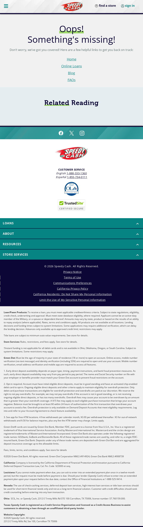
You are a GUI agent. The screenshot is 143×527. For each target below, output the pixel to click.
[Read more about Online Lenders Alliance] (71, 189)
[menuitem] (71, 223)
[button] (71, 223)
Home (71, 59)
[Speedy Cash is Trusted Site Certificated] (71, 205)
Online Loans (71, 66)
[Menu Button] (6, 6)
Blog (71, 73)
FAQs (72, 80)
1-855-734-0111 (77, 177)
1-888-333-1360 (77, 173)
